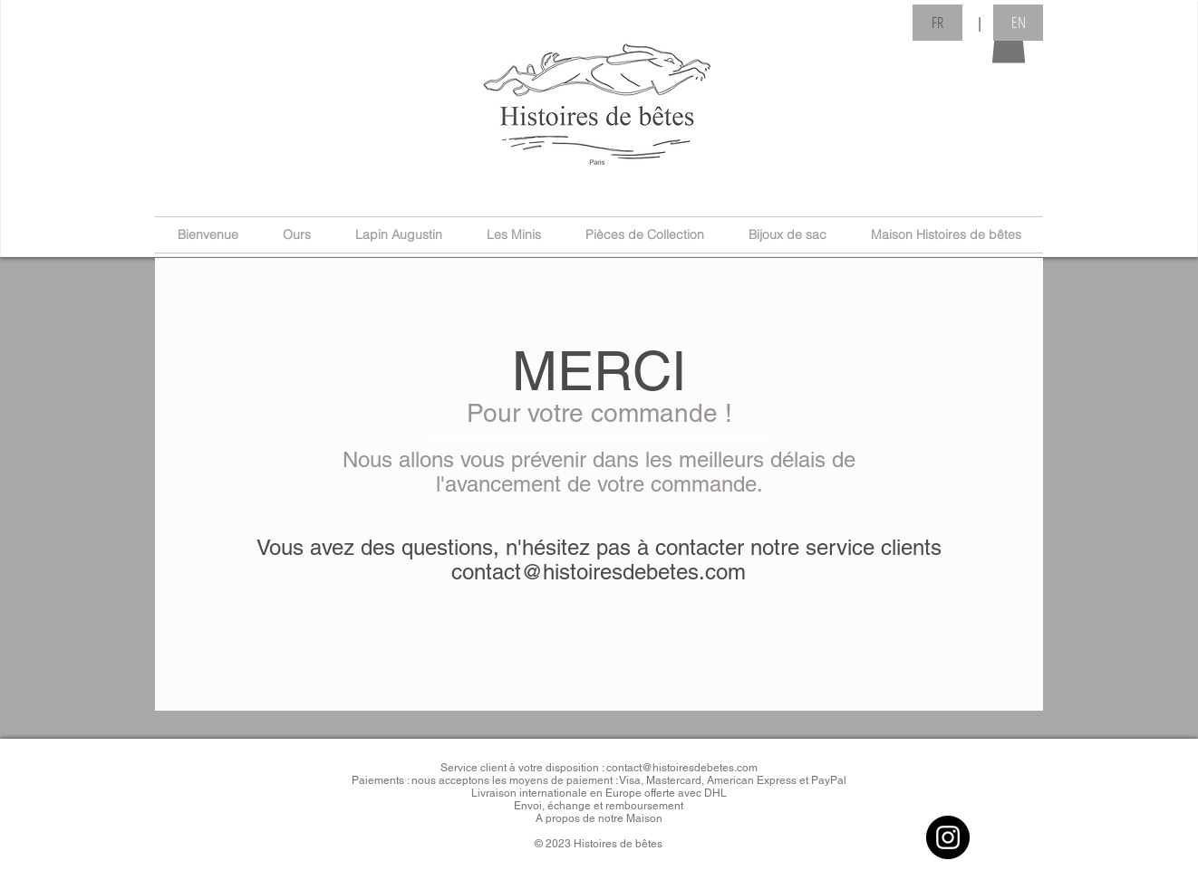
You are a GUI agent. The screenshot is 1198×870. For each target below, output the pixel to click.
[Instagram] (948, 837)
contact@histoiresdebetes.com (598, 571)
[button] (1008, 42)
